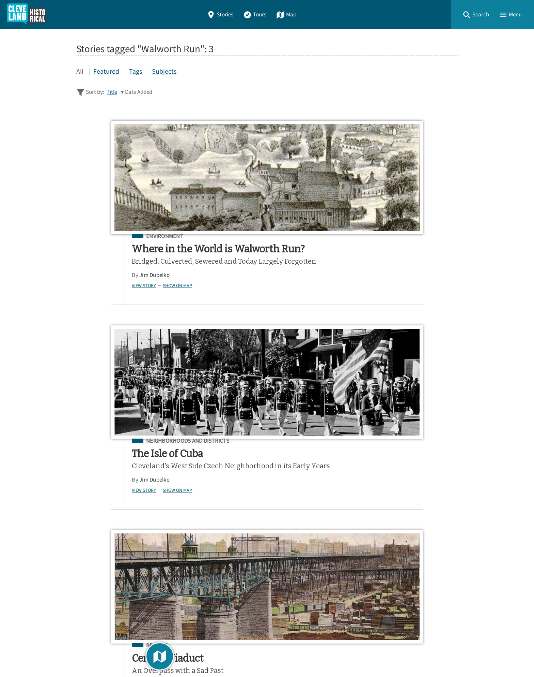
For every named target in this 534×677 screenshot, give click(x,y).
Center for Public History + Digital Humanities (147, 643)
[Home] (26, 14)
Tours (254, 14)
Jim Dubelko (90, 295)
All (79, 71)
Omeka (113, 653)
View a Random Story (111, 607)
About (86, 572)
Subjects (164, 71)
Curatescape (142, 653)
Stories (220, 14)
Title (112, 91)
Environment (100, 236)
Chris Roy (386, 275)
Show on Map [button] (113, 306)
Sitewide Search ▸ (98, 450)
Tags (135, 71)
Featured (106, 71)
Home (86, 522)
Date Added (138, 91)
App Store (374, 483)
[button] (475, 14)
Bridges (392, 236)
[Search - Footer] (267, 422)
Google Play (429, 483)
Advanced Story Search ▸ (107, 439)
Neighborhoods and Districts (273, 236)
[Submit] (448, 423)
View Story (79, 306)
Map (286, 14)
